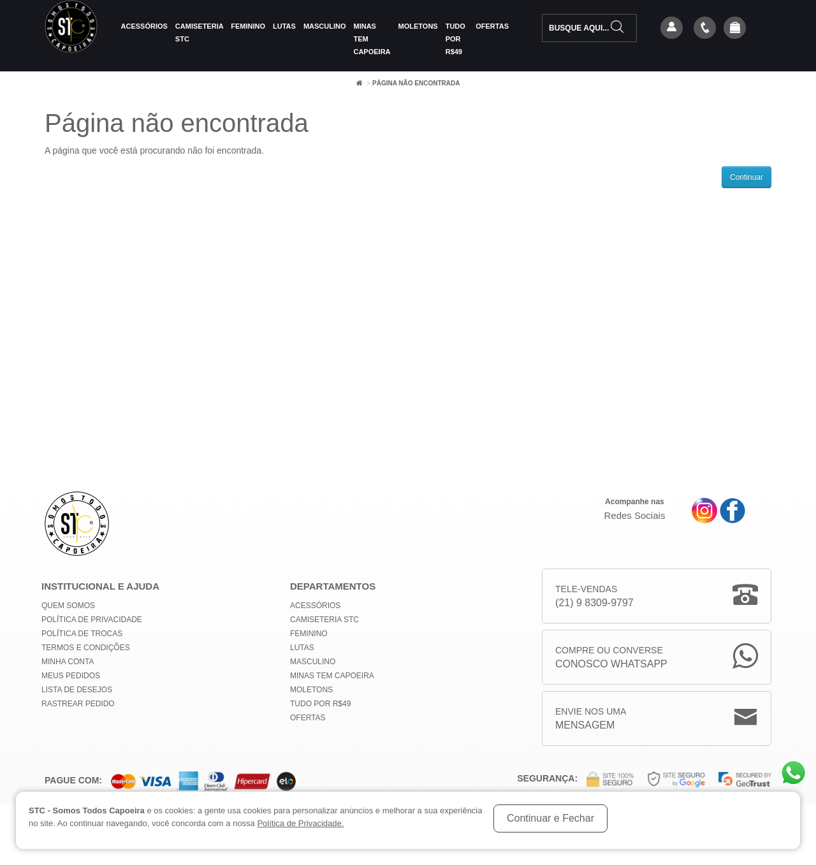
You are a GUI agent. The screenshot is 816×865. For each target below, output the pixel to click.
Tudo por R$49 (455, 38)
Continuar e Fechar (550, 818)
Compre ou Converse (611, 658)
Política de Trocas (81, 633)
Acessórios (144, 26)
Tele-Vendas (594, 597)
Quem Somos (68, 605)
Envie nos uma (590, 719)
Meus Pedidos (70, 675)
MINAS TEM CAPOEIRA (371, 38)
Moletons (418, 26)
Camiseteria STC (199, 32)
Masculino (324, 26)
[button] (735, 29)
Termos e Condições (85, 647)
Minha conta (67, 661)
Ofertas (492, 26)
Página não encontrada (416, 83)
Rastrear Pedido (78, 703)
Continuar (746, 177)
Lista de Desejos (76, 689)
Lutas (284, 26)
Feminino (248, 26)
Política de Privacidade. (300, 823)
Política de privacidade (91, 619)
